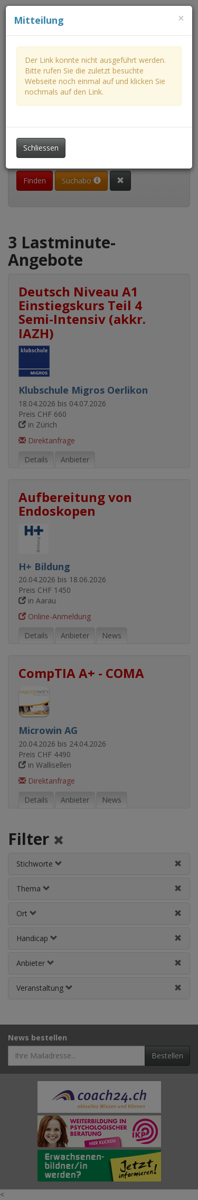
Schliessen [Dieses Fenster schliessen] (41, 148)
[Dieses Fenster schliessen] (181, 18)
